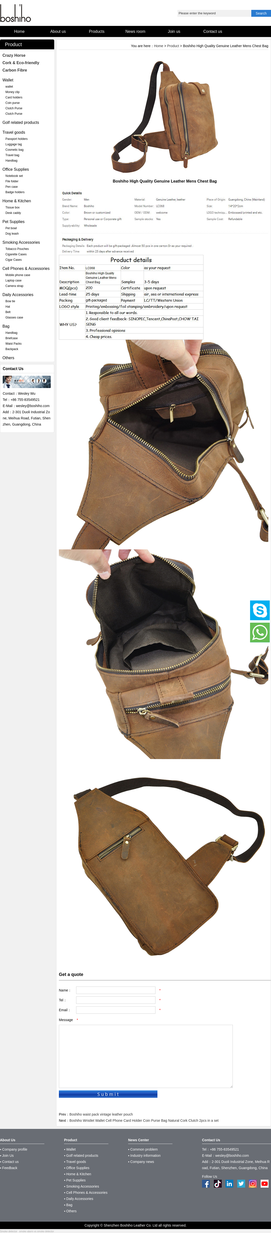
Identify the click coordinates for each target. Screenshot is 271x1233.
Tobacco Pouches (17, 249)
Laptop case (13, 280)
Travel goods (13, 132)
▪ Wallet (70, 1149)
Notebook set (14, 176)
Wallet (7, 80)
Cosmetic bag (14, 149)
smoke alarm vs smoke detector (36, 1231)
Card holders (13, 97)
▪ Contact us (9, 1162)
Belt (8, 312)
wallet (9, 86)
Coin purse (12, 103)
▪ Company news (141, 1162)
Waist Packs (13, 343)
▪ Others (70, 1211)
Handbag (11, 160)
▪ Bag (68, 1205)
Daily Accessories (17, 295)
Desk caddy (13, 213)
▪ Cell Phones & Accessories (85, 1193)
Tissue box (12, 207)
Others (8, 358)
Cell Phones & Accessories (26, 268)
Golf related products (20, 122)
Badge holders (14, 192)
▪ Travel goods (75, 1162)
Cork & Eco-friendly (20, 63)
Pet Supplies (13, 222)
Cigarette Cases (16, 254)
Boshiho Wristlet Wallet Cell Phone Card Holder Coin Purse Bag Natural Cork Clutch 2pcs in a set (144, 1120)
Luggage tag (13, 144)
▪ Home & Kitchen (77, 1174)
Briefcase (11, 338)
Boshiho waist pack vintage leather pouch (101, 1114)
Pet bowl (11, 228)
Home (158, 46)
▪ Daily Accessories (78, 1199)
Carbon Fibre (14, 70)
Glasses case (14, 317)
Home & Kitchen (16, 201)
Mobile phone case (17, 275)
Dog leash (12, 233)
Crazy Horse (13, 55)
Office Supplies (15, 169)
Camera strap (14, 286)
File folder (11, 181)
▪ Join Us (7, 1156)
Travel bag (12, 155)
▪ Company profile (13, 1149)
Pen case (11, 186)
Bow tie (10, 301)
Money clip (12, 92)
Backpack (11, 349)
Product (173, 46)
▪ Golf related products (81, 1156)
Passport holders (16, 139)
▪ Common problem (143, 1149)
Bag (5, 326)
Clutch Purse (13, 108)
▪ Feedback (8, 1168)
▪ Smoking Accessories (81, 1186)
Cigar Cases (13, 260)
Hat (7, 306)
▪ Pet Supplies (74, 1180)
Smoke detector (8, 1231)
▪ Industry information (144, 1156)
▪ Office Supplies (76, 1168)
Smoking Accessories (21, 242)
